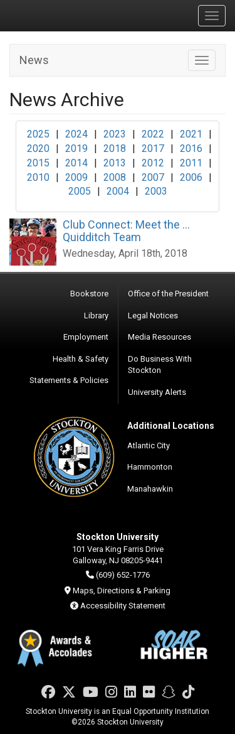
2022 (153, 134)
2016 (191, 148)
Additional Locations (170, 426)
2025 (38, 134)
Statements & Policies (68, 380)
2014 (76, 163)
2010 (38, 177)
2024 (76, 134)
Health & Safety (80, 359)
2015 (38, 163)
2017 (153, 148)
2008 (114, 177)
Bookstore (89, 293)
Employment (85, 337)
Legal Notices (153, 315)
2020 (38, 148)
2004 (118, 191)
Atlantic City (148, 445)
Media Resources (159, 337)
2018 (114, 148)
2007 (153, 177)
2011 (191, 163)
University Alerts (157, 392)
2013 (114, 163)
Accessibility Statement (122, 605)
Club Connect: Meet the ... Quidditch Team (126, 231)
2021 (191, 134)
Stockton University (69, 15)
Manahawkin (150, 489)
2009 (76, 177)
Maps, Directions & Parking (121, 590)
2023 (114, 134)
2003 (156, 191)
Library (96, 315)
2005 (79, 191)
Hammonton (149, 467)
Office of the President (168, 293)
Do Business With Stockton (160, 364)
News (34, 60)
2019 (76, 148)
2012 (153, 163)
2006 (191, 177)
